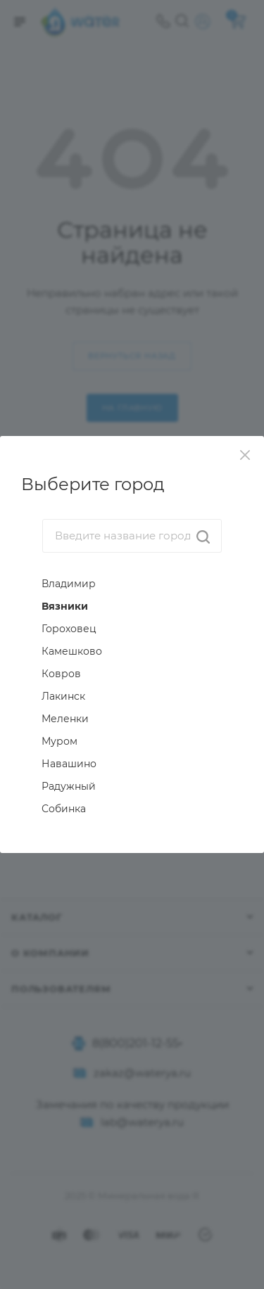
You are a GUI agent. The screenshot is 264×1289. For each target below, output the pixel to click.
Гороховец (69, 628)
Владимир (69, 583)
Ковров (61, 673)
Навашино (69, 763)
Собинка (64, 808)
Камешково (72, 651)
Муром (59, 741)
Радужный (69, 786)
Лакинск (63, 696)
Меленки (65, 718)
